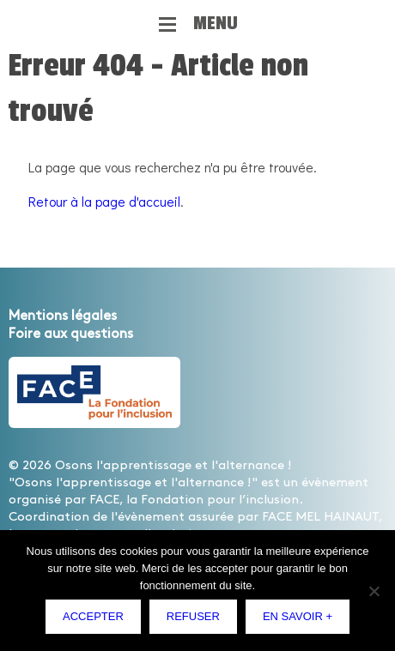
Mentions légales (63, 316)
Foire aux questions (71, 334)
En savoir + (297, 616)
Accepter (93, 616)
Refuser (193, 616)
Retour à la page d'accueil (104, 201)
